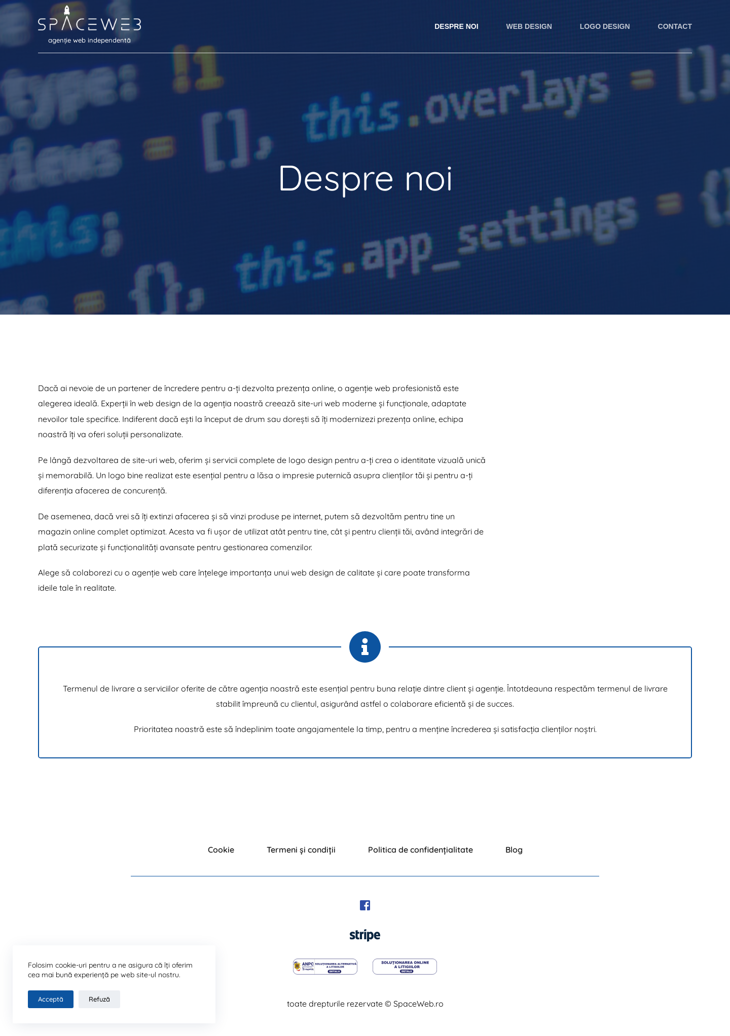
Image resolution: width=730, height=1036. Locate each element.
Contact (675, 26)
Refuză (99, 999)
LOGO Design (605, 26)
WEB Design (529, 26)
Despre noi (456, 26)
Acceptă (50, 999)
